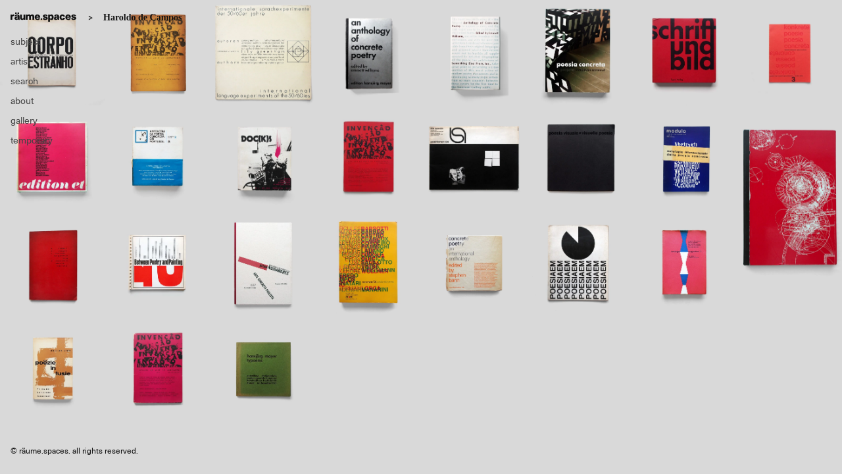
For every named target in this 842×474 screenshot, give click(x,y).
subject (25, 41)
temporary (32, 140)
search (24, 81)
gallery (24, 120)
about (22, 101)
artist (20, 61)
